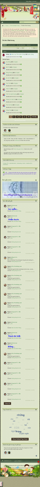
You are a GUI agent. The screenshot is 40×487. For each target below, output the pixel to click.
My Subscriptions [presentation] (21, 45)
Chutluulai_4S (8, 460)
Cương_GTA (6, 163)
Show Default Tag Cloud (20, 439)
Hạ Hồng (8, 62)
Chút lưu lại (14, 205)
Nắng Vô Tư (14, 257)
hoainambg (19, 163)
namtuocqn (5, 164)
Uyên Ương (31, 54)
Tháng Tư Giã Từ (10, 99)
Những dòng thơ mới (16, 231)
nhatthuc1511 (29, 163)
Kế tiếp (34, 117)
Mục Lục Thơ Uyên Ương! (18, 54)
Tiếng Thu (8, 110)
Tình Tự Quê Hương (11, 94)
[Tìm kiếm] (27, 22)
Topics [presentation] (4, 45)
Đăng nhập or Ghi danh (31, 1)
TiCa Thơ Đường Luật (17, 266)
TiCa (10, 267)
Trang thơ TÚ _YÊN (16, 226)
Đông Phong (9, 72)
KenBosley (17, 140)
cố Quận (15, 62)
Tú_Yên (10, 206)
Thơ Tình (8, 83)
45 (29, 117)
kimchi (23, 163)
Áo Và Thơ (9, 78)
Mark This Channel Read (20, 120)
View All (7, 403)
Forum (6, 25)
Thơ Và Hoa (9, 105)
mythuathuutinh (12, 163)
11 (24, 117)
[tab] (4, 45)
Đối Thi (8, 67)
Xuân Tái (8, 88)
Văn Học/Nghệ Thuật (14, 25)
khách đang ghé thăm (18, 149)
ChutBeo (11, 258)
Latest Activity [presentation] (11, 45)
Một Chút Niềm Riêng (16, 211)
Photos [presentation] (29, 45)
